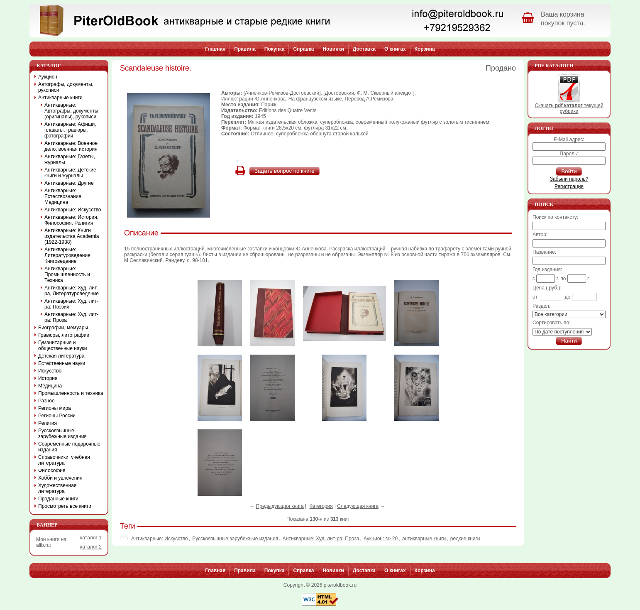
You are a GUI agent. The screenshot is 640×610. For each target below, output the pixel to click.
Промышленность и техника (70, 393)
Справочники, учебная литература (64, 460)
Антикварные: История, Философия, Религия (71, 220)
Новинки (333, 49)
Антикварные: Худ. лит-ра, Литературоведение (71, 290)
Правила (245, 49)
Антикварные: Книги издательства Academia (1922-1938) (71, 236)
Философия (52, 470)
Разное (46, 401)
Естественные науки (61, 363)
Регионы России (57, 416)
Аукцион (47, 77)
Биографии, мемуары (63, 328)
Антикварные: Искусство (159, 538)
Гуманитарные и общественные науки (62, 345)
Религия (47, 423)
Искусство (49, 371)
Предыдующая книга (280, 506)
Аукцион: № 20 (381, 538)
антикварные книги (424, 538)
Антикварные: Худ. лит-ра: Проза (321, 538)
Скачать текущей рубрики (569, 106)
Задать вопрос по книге (284, 171)
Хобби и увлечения (60, 478)
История (48, 378)
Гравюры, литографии (63, 335)
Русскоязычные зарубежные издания (235, 538)
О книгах (395, 49)
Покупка (274, 49)
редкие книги (465, 538)
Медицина (50, 386)
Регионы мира (54, 408)
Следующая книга (358, 506)
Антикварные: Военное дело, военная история (71, 146)
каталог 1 (91, 538)
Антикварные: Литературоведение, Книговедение (68, 255)
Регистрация (569, 186)
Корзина (425, 49)
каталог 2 (91, 547)
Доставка (364, 49)
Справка (303, 49)
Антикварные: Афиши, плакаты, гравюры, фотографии (70, 130)
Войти (568, 171)
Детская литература (61, 356)
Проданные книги (58, 499)
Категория (321, 506)
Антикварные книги (60, 97)
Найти (569, 341)
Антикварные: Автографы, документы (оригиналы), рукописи (71, 111)
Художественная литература (57, 488)
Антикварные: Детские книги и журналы (70, 173)
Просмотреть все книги (64, 506)
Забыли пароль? (569, 179)
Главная (215, 49)
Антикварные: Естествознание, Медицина (63, 196)
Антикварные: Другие (69, 183)
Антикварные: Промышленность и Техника (67, 274)
